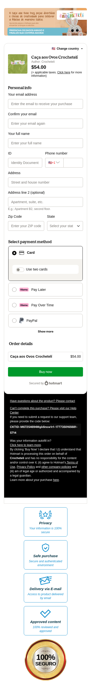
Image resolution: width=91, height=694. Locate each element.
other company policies (56, 467)
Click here (63, 72)
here (56, 480)
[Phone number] (72, 163)
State (51, 216)
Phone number (56, 153)
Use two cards (37, 269)
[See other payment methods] (45, 331)
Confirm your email (22, 114)
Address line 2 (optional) (26, 192)
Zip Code (15, 216)
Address (14, 173)
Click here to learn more (25, 445)
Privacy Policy (26, 467)
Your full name (19, 134)
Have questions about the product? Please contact (42, 401)
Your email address (22, 94)
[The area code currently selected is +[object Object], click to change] (53, 163)
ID (9, 153)
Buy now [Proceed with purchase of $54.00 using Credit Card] (45, 372)
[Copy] (45, 430)
